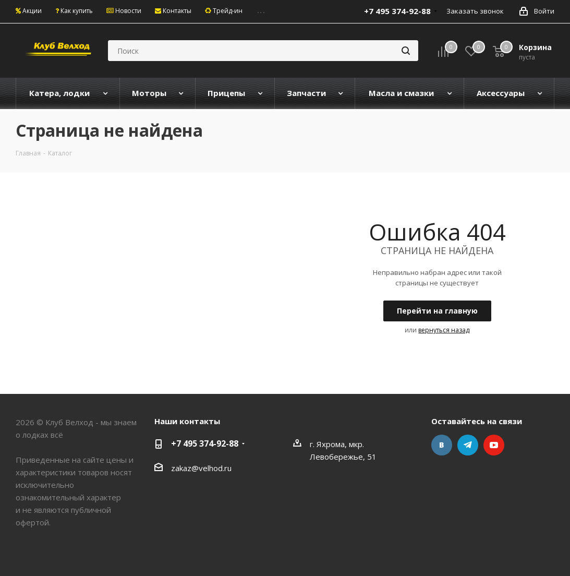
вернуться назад (443, 330)
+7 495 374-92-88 (204, 443)
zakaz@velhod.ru (201, 468)
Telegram (467, 445)
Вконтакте (441, 445)
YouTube (493, 445)
